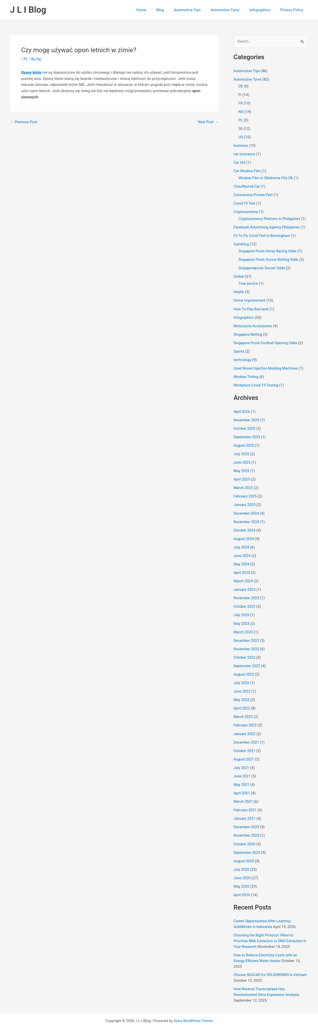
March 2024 (243, 576)
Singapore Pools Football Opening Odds (266, 340)
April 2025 (242, 476)
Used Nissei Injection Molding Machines (267, 365)
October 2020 (245, 837)
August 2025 (244, 442)
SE (240, 128)
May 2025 (242, 467)
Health (239, 290)
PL (26, 59)
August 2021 (244, 753)
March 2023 (243, 627)
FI (239, 94)
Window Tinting (246, 374)
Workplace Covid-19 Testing (256, 382)
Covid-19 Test (245, 202)
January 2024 (245, 585)
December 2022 (247, 635)
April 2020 (242, 887)
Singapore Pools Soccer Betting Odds (269, 258)
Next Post (207, 122)
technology (243, 357)
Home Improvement (250, 298)
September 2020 (247, 845)
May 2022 (242, 694)
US (240, 136)
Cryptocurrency (246, 211)
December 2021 (247, 736)
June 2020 (242, 870)
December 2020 (247, 820)
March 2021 (243, 795)
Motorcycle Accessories (253, 323)
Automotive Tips (195, 10)
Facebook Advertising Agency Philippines (268, 226)
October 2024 (245, 526)
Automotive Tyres (231, 10)
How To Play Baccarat (252, 307)
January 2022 (245, 727)
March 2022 (243, 711)
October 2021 (245, 744)
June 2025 (242, 459)
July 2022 (242, 677)
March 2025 (243, 484)
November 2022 (247, 644)
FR (240, 103)
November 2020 (247, 828)
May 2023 (242, 618)
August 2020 (244, 853)
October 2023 (245, 601)
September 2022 (247, 660)
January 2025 (245, 501)
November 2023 (247, 593)
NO (241, 111)
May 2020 (242, 879)
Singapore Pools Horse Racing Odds (268, 249)
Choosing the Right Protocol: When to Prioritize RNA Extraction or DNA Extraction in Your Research (269, 933)
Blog (171, 10)
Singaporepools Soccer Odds (262, 266)
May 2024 (242, 559)
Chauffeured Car (247, 185)
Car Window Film (248, 170)
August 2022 (244, 669)
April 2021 (242, 786)
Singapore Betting (248, 332)
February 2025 (245, 492)
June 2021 (242, 769)
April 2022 (242, 702)
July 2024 (242, 543)
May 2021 (242, 778)
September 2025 (247, 434)
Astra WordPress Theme (193, 1012)
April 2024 (242, 568)
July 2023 (242, 610)
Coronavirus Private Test (254, 194)
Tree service (248, 281)
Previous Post (24, 122)
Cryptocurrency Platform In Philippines (270, 217)
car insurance (245, 153)
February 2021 (245, 803)
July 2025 (242, 450)
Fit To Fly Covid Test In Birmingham (263, 234)
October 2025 (245, 425)
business (241, 145)
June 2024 (242, 551)
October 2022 (245, 652)
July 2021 (242, 761)
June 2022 (242, 685)
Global (239, 274)
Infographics (263, 10)
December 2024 (247, 509)
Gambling (241, 242)
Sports (239, 349)
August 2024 (244, 534)
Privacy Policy (292, 10)
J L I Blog (28, 10)
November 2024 (247, 517)
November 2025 (247, 417)
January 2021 (245, 812)
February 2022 (245, 719)
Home (155, 10)
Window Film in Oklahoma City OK (266, 177)
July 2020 (242, 862)
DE (240, 86)
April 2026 (242, 408)
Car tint (239, 162)
